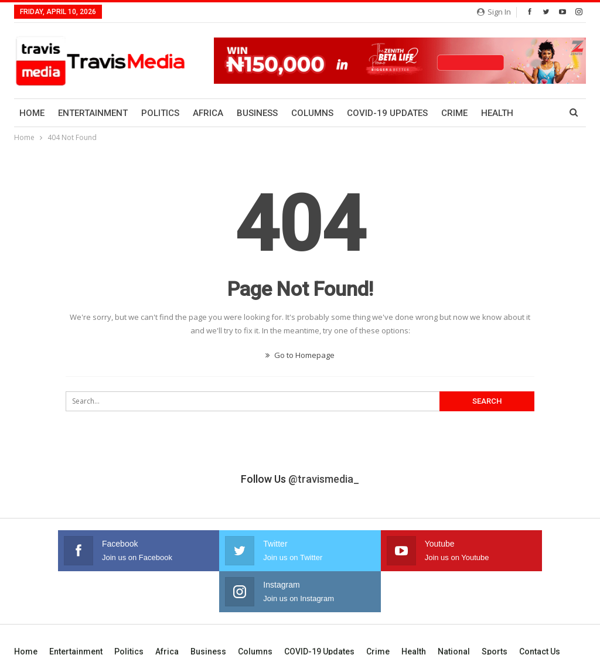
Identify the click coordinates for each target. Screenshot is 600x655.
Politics (160, 113)
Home (32, 113)
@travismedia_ (323, 479)
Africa (208, 113)
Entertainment (93, 113)
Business (257, 113)
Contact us (539, 610)
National (454, 610)
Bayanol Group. (560, 637)
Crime (454, 113)
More (493, 113)
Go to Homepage (300, 355)
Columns (312, 113)
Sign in (494, 11)
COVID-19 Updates (387, 113)
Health (413, 610)
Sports (494, 610)
